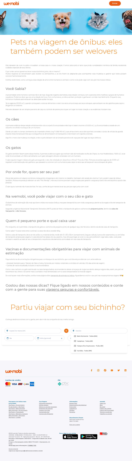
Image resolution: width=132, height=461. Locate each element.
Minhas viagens (43, 405)
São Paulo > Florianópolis (16, 412)
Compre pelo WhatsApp (46, 414)
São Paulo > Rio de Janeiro (16, 405)
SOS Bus (71, 410)
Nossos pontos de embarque (77, 405)
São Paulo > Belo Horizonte (17, 408)
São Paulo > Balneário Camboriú (18, 414)
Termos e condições (106, 412)
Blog (48, 3)
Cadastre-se (73, 408)
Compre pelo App (44, 412)
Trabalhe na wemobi (106, 414)
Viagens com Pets (44, 410)
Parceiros (72, 412)
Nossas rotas (73, 403)
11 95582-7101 (32, 445)
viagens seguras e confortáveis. (72, 289)
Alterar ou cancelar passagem (48, 407)
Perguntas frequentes (45, 403)
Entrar (114, 3)
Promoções (72, 407)
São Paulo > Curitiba (15, 417)
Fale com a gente (74, 424)
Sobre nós (103, 403)
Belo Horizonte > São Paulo (17, 415)
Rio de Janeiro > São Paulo (16, 407)
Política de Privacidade (107, 410)
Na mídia (102, 407)
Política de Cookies (105, 408)
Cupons (93, 3)
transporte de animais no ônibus (62, 276)
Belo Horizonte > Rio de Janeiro (18, 410)
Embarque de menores (46, 408)
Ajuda (39, 3)
